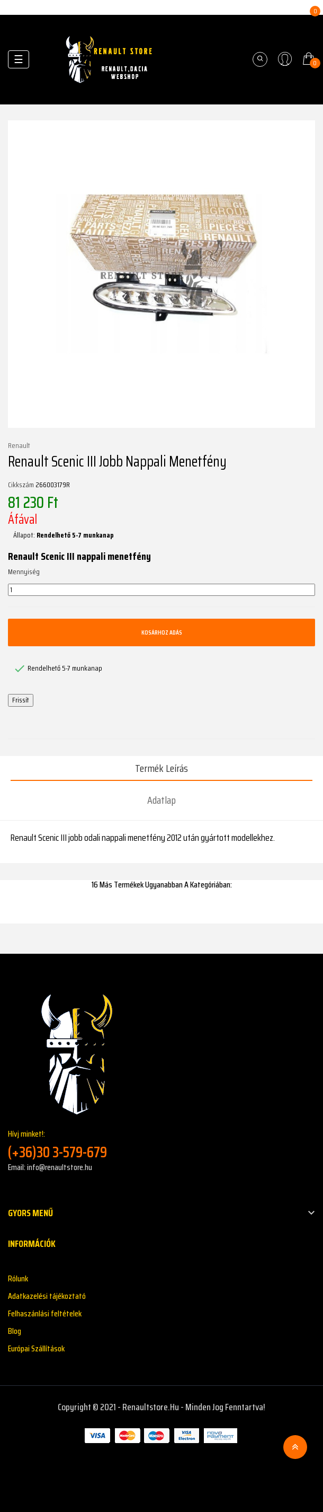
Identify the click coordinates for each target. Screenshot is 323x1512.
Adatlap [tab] (161, 800)
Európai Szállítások (36, 1348)
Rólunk (18, 1278)
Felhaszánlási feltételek (45, 1313)
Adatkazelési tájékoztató (47, 1296)
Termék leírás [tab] (161, 768)
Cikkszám (21, 485)
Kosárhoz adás (161, 632)
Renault (19, 446)
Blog (14, 1331)
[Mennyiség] (161, 590)
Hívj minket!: (161, 1144)
